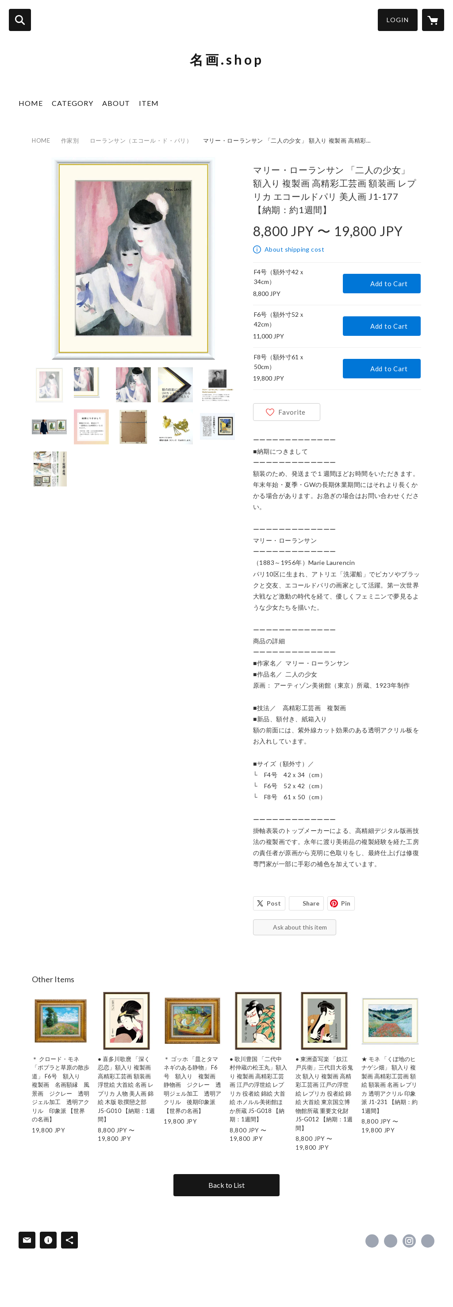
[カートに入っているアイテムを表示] (433, 20)
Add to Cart (389, 284)
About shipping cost (294, 249)
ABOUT (116, 103)
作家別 (70, 140)
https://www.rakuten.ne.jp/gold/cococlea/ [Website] (427, 1241)
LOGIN (398, 19)
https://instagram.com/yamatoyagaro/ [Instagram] (409, 1241)
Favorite (292, 412)
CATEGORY (72, 103)
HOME (31, 103)
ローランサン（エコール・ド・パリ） (141, 140)
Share (311, 903)
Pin (345, 903)
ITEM (149, 103)
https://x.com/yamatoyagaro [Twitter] (390, 1241)
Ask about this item (300, 927)
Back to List (226, 1185)
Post (274, 903)
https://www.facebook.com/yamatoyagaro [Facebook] (372, 1241)
